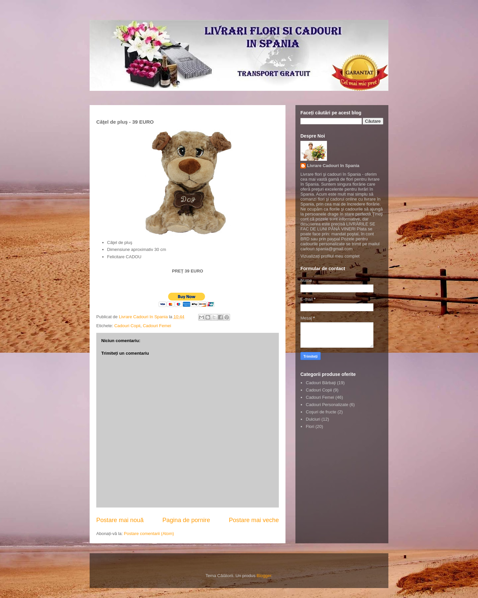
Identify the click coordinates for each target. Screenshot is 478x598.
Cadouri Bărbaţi (321, 382)
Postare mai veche (254, 520)
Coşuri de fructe (321, 411)
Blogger (264, 575)
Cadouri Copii (127, 325)
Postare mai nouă (120, 520)
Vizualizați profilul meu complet (329, 256)
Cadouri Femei (157, 325)
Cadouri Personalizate (327, 404)
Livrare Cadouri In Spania (333, 165)
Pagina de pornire (186, 520)
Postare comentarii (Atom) (149, 533)
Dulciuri (313, 419)
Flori (310, 426)
